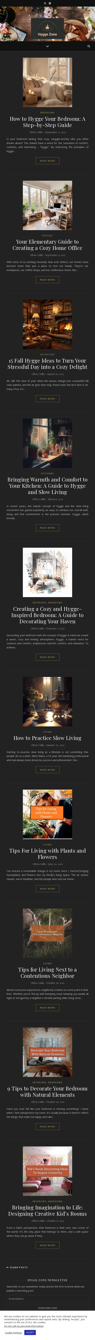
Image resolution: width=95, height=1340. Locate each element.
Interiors (39, 602)
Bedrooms (47, 112)
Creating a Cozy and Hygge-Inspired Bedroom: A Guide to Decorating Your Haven (47, 615)
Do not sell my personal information (24, 1326)
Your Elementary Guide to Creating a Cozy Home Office (47, 244)
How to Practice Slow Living (47, 737)
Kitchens (47, 473)
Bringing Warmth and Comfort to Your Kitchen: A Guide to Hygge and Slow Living (47, 485)
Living (47, 732)
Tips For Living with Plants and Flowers (47, 853)
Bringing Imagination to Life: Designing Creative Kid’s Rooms (47, 1210)
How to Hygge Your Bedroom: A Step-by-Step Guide (47, 121)
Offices (47, 235)
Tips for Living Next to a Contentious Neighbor (47, 972)
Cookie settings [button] (13, 1332)
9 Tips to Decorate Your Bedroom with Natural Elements (47, 1091)
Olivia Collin (35, 132)
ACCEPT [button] (30, 1332)
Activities (47, 354)
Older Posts (17, 1267)
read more (47, 160)
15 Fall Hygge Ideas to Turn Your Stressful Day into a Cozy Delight (47, 363)
